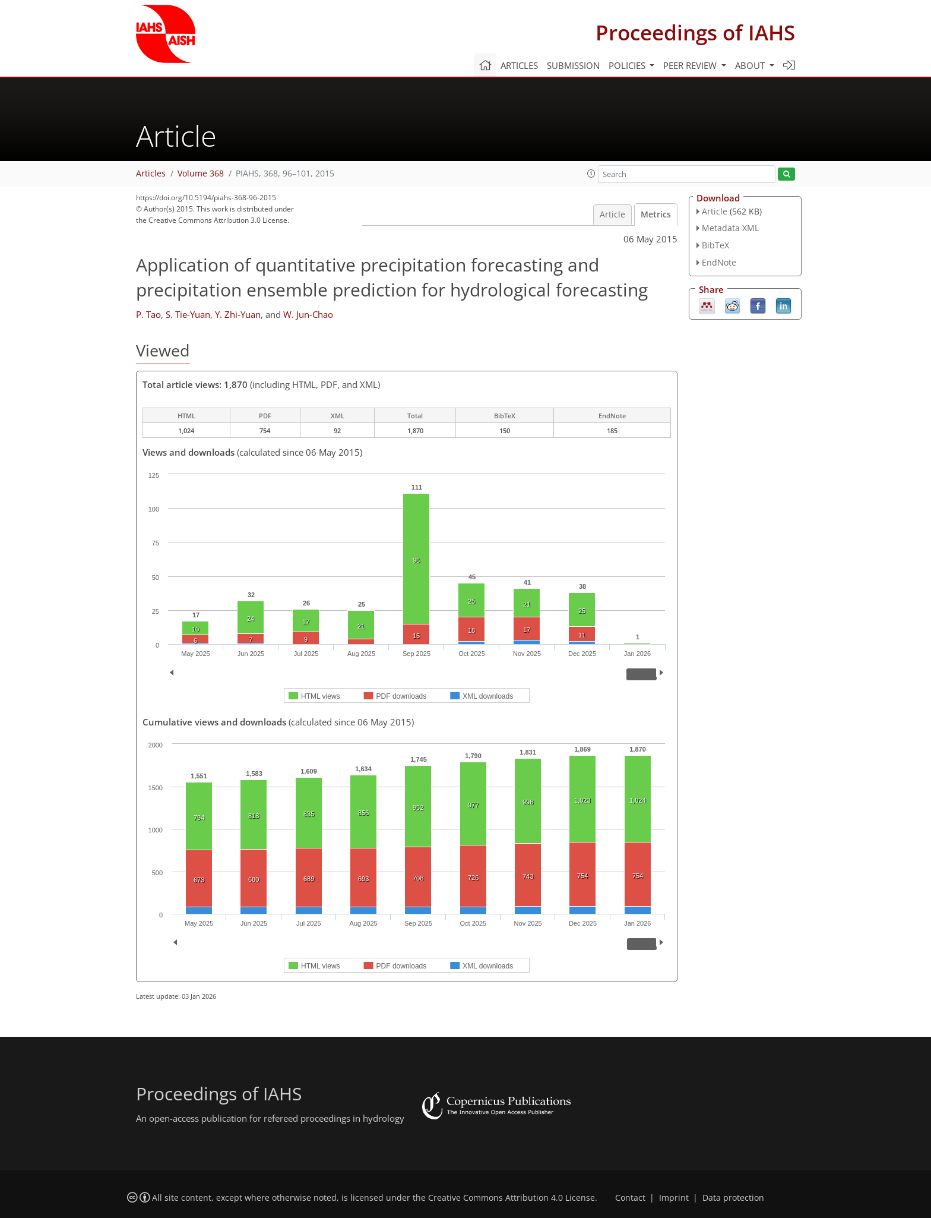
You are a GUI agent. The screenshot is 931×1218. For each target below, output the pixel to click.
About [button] (751, 65)
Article (612, 214)
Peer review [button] (691, 65)
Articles (519, 65)
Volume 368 (201, 173)
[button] (591, 173)
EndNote (719, 262)
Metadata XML (730, 227)
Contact (630, 1197)
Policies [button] (628, 65)
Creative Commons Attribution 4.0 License (511, 1197)
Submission (573, 65)
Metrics (656, 214)
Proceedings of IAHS (695, 32)
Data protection (733, 1197)
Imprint (674, 1197)
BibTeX (715, 245)
